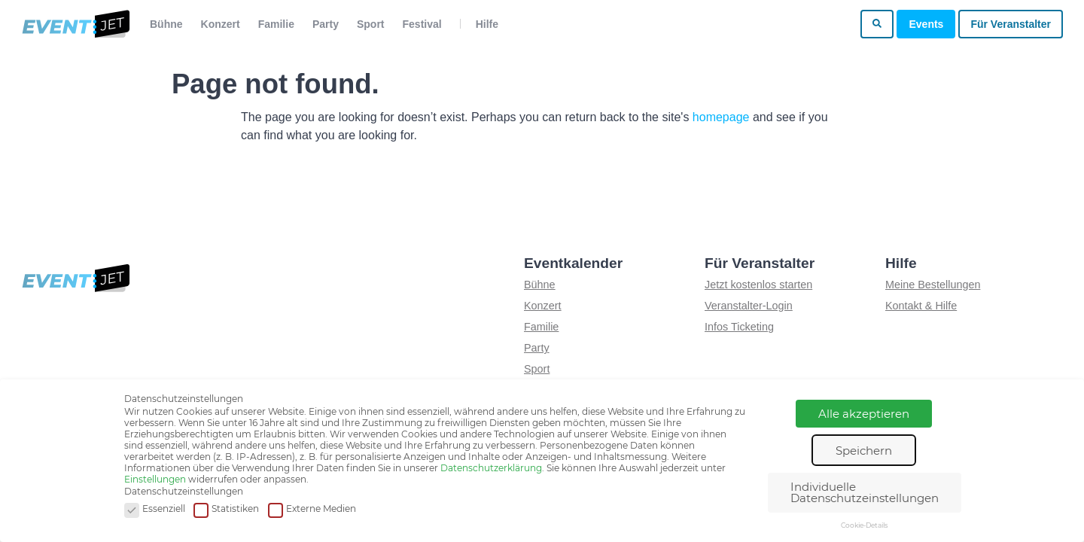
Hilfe (487, 24)
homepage (721, 117)
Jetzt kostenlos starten (758, 285)
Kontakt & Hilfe (921, 306)
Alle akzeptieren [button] (863, 413)
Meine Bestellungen (932, 285)
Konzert (220, 24)
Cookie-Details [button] (864, 525)
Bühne (166, 24)
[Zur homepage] (75, 24)
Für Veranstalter (1010, 24)
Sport (371, 24)
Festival (422, 24)
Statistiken (226, 509)
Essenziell (154, 509)
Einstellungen (155, 479)
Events (926, 24)
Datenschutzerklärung (491, 467)
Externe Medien (312, 509)
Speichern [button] (864, 450)
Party (325, 24)
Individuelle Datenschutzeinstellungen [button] (864, 492)
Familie (276, 24)
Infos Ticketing (739, 327)
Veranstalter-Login (749, 306)
